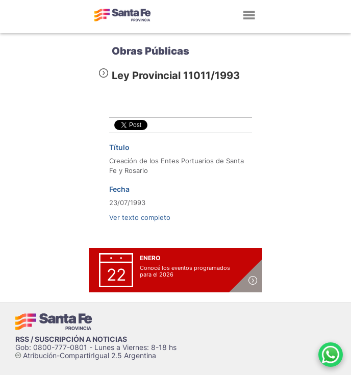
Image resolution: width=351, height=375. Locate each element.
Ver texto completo (139, 217)
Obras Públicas (150, 51)
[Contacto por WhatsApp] (330, 354)
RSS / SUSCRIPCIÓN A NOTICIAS (71, 339)
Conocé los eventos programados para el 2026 (185, 271)
